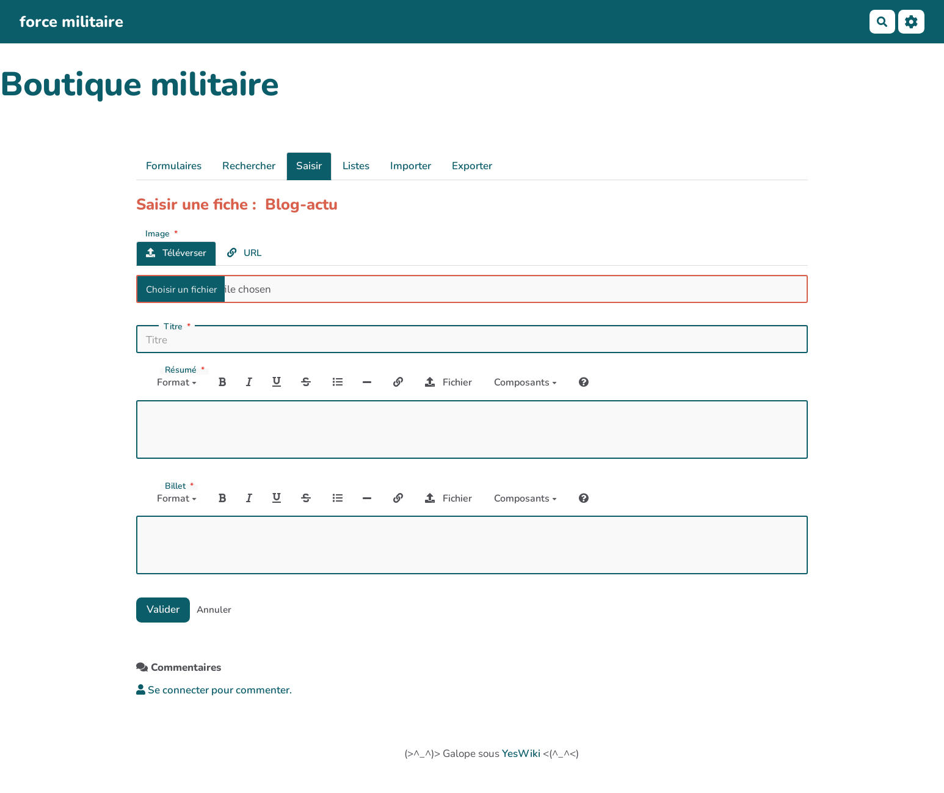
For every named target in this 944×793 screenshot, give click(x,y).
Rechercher (248, 166)
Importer (410, 166)
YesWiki (521, 754)
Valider (163, 609)
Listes (356, 166)
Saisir (309, 166)
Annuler (214, 610)
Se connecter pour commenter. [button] (214, 690)
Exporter (472, 166)
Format (177, 382)
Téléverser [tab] (176, 253)
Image (162, 233)
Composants (525, 382)
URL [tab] (244, 253)
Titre (178, 327)
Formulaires (174, 166)
